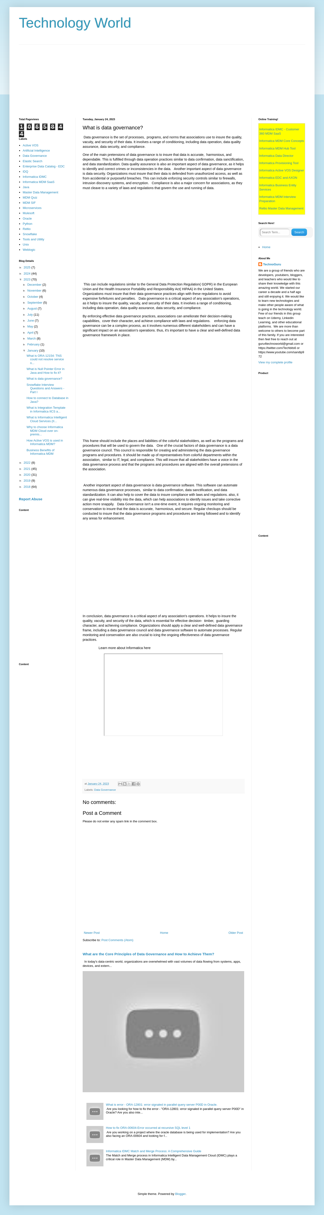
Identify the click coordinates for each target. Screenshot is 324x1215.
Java (26, 187)
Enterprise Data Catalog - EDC (44, 166)
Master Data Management (40, 192)
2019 (27, 480)
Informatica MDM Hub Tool (277, 148)
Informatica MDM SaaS (38, 182)
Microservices (32, 208)
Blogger (180, 1194)
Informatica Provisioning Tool (278, 163)
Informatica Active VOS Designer (281, 170)
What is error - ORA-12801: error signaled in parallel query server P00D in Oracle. (161, 1104)
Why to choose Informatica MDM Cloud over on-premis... (44, 430)
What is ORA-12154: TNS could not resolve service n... (45, 359)
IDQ (25, 171)
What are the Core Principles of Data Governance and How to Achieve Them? (148, 954)
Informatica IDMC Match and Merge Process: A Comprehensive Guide (153, 1151)
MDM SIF (29, 202)
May (30, 326)
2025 (27, 267)
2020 (27, 474)
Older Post (236, 933)
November (35, 290)
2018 (27, 487)
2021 (27, 469)
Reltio (26, 229)
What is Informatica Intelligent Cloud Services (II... (46, 419)
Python (27, 223)
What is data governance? (44, 378)
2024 (27, 273)
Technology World (75, 23)
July (30, 314)
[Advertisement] (160, 78)
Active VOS (30, 145)
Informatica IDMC (35, 176)
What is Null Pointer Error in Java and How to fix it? (45, 370)
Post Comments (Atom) (117, 940)
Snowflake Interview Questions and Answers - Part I (45, 388)
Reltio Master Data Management (281, 208)
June (31, 320)
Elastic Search (32, 161)
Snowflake (30, 234)
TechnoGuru (272, 264)
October (33, 296)
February (34, 344)
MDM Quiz (30, 197)
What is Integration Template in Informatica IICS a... (45, 409)
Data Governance (105, 789)
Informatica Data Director (276, 155)
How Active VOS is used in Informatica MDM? (44, 442)
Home (164, 933)
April (30, 332)
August (32, 308)
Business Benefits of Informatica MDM (40, 452)
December (35, 284)
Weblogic (29, 249)
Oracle (27, 218)
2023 (27, 279)
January (33, 350)
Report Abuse (30, 499)
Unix (26, 244)
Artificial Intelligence (36, 150)
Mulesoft (28, 213)
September (35, 302)
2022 (27, 462)
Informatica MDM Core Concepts (281, 141)
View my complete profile (275, 362)
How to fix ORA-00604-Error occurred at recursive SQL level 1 (148, 1128)
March (32, 338)
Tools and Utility (33, 239)
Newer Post (92, 933)
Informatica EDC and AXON (278, 177)
